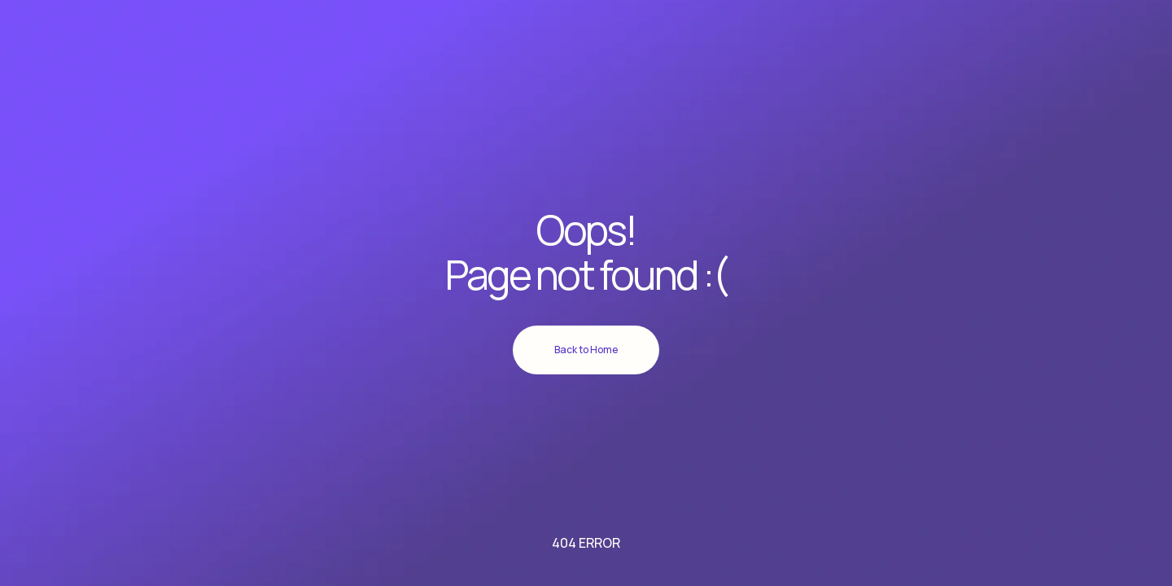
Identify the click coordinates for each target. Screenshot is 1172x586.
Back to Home (586, 349)
